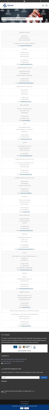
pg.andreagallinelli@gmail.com (26, 288)
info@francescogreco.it (26, 101)
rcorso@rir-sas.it (26, 211)
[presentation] (13, 386)
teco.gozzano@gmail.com (26, 155)
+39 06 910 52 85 (7, 361)
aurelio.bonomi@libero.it (26, 193)
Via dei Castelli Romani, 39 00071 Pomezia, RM (14, 359)
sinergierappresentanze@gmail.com (26, 249)
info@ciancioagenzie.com (26, 269)
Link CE (29, 350)
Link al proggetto (22, 350)
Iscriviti (43, 377)
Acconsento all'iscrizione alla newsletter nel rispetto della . (19, 392)
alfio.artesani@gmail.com (26, 174)
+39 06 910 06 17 (19, 361)
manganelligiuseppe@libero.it (26, 230)
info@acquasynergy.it (26, 325)
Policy (26, 408)
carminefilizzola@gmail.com (26, 64)
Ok (21, 408)
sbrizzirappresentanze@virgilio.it (26, 83)
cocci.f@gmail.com (26, 307)
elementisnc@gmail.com (26, 45)
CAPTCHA (4, 381)
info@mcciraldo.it (26, 120)
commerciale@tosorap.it (26, 139)
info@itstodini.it (7, 363)
